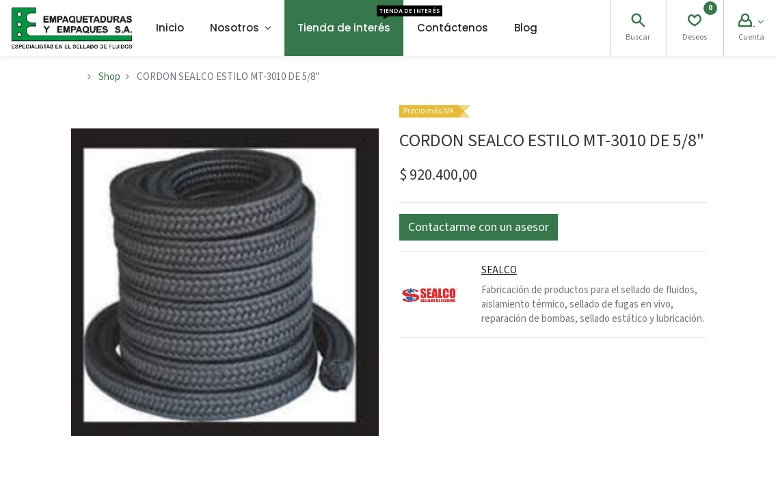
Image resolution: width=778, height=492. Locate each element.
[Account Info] (751, 22)
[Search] (637, 22)
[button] (478, 227)
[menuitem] (170, 28)
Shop (109, 77)
